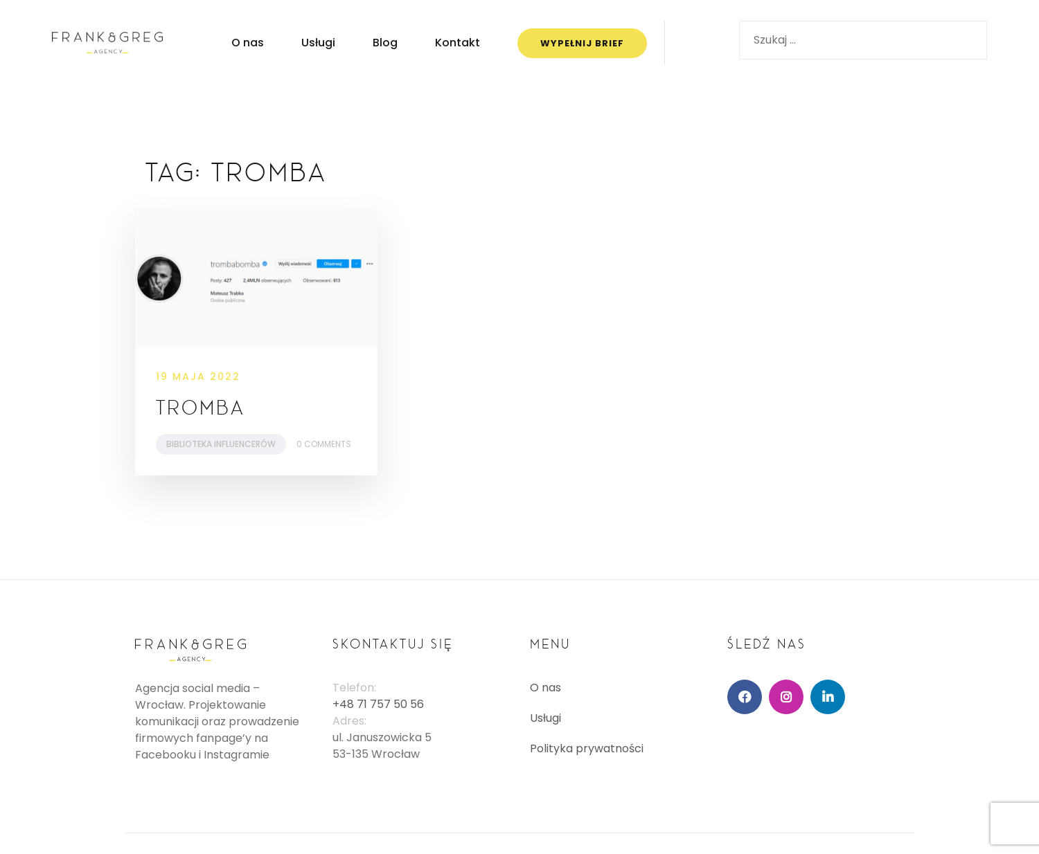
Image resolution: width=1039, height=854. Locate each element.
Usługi (318, 43)
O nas (247, 43)
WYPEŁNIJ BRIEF (582, 43)
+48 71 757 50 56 (378, 704)
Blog (385, 43)
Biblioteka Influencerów (221, 444)
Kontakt (457, 43)
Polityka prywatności (586, 748)
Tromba (200, 407)
